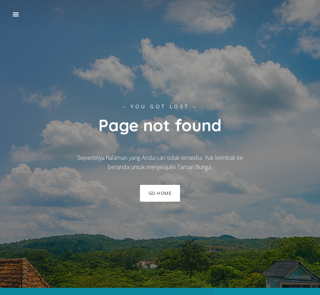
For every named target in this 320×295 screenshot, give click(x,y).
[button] (15, 14)
